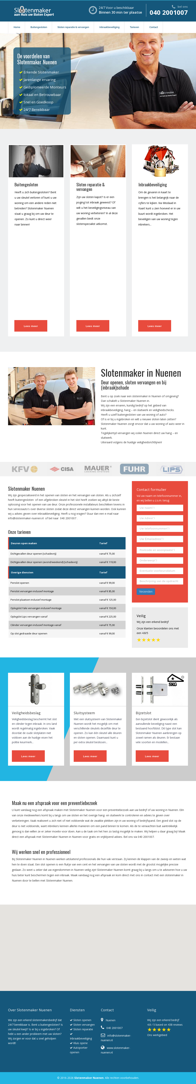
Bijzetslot (143, 713)
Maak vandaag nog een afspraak (91, 875)
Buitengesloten (38, 27)
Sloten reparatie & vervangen (73, 27)
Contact (153, 27)
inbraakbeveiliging (112, 410)
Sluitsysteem (84, 713)
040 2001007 (169, 12)
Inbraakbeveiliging (109, 27)
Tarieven (134, 27)
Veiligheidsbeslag (26, 713)
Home (17, 27)
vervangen (124, 433)
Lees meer (31, 326)
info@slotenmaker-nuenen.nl (26, 518)
